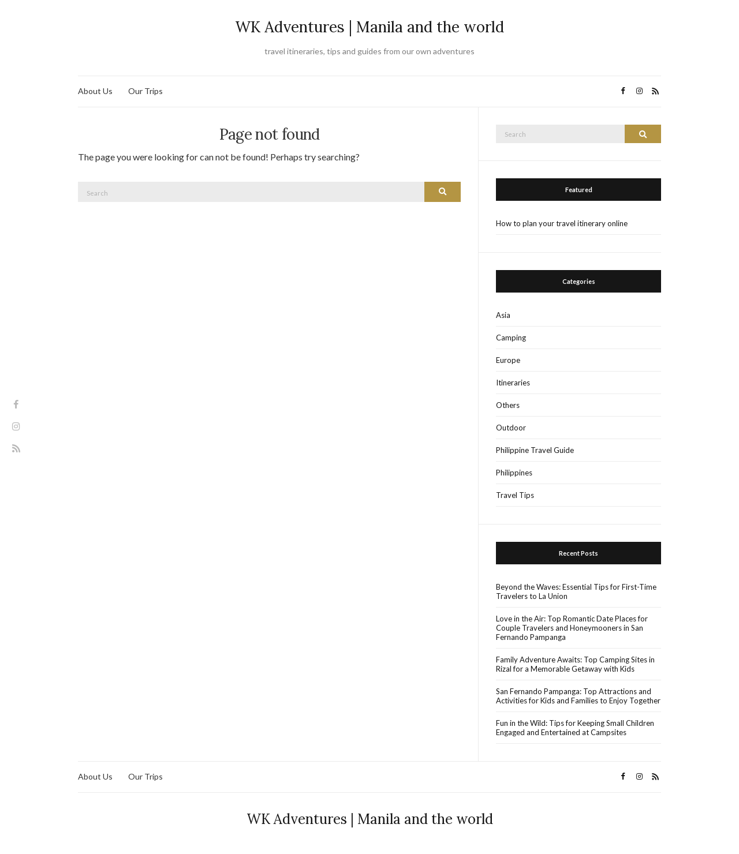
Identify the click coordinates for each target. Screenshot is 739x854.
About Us (95, 91)
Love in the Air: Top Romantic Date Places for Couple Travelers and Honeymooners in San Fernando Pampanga (572, 628)
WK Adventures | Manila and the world (369, 26)
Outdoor (511, 427)
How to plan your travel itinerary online (562, 223)
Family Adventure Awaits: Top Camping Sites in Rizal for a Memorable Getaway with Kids (575, 664)
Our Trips (145, 91)
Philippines (514, 472)
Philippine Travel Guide (535, 450)
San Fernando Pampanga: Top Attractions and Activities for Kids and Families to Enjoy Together (578, 696)
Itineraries (513, 382)
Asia (503, 315)
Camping (511, 337)
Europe (508, 360)
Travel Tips (515, 495)
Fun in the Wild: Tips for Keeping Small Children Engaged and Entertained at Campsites (575, 727)
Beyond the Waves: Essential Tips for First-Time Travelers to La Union (576, 591)
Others (508, 405)
